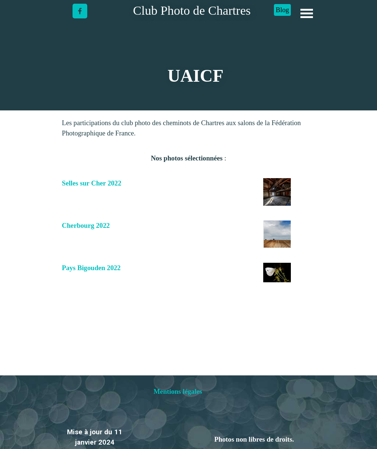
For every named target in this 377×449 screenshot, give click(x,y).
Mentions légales (178, 391)
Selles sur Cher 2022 (91, 183)
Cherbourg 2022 (86, 225)
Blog (282, 10)
